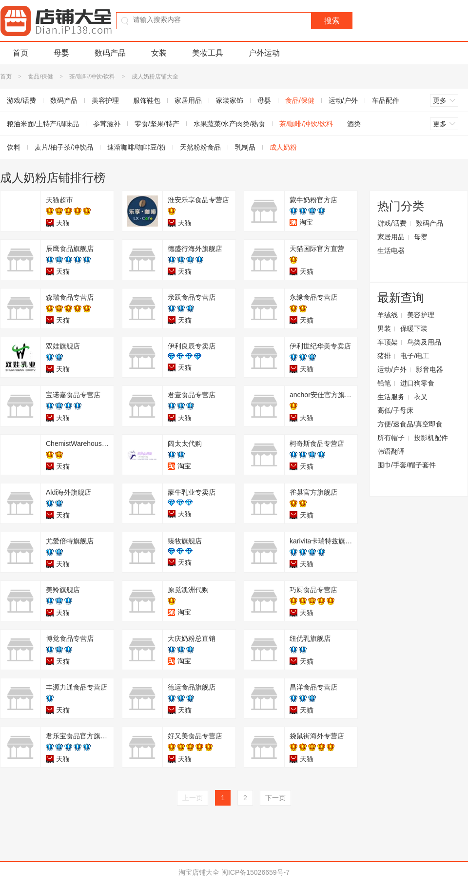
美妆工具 (207, 53)
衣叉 (421, 397)
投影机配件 (431, 438)
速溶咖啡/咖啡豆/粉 (136, 147)
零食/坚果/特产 (157, 124)
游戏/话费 (392, 223)
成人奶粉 (283, 147)
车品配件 (385, 100)
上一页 (192, 798)
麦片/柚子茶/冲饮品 (64, 147)
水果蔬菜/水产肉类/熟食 (230, 124)
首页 (20, 53)
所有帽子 (391, 438)
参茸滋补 (106, 124)
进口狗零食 (417, 383)
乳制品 (245, 147)
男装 (384, 328)
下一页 (275, 798)
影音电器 (429, 369)
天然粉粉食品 (200, 147)
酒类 (354, 124)
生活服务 (391, 397)
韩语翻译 (391, 451)
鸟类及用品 (424, 342)
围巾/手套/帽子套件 (406, 465)
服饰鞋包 (146, 100)
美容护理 (105, 100)
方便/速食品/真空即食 (410, 424)
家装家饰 (229, 100)
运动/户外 (343, 100)
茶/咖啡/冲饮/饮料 (92, 76)
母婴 (61, 53)
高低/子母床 (395, 410)
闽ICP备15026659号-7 (255, 872)
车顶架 (387, 342)
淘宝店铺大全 (198, 872)
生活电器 (391, 250)
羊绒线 (387, 315)
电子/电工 (414, 356)
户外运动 (264, 53)
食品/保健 (40, 76)
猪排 (384, 356)
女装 (159, 53)
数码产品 (110, 53)
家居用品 (188, 100)
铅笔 (384, 383)
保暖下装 (414, 328)
